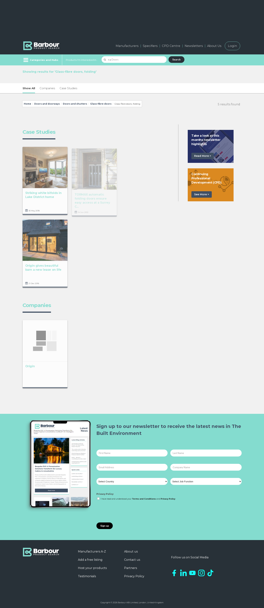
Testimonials (87, 576)
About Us (214, 46)
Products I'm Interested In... (82, 59)
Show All (29, 88)
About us (131, 551)
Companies (47, 88)
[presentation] (124, 511)
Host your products (92, 568)
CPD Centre (171, 46)
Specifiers (150, 46)
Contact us (132, 559)
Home (27, 103)
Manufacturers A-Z (92, 551)
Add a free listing (90, 559)
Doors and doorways (47, 103)
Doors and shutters (75, 103)
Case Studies (68, 88)
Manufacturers (127, 46)
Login (232, 46)
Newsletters (194, 46)
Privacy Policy (104, 494)
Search (176, 59)
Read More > (202, 156)
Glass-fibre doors (100, 103)
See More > (201, 194)
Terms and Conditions (144, 499)
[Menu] (40, 59)
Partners (130, 568)
